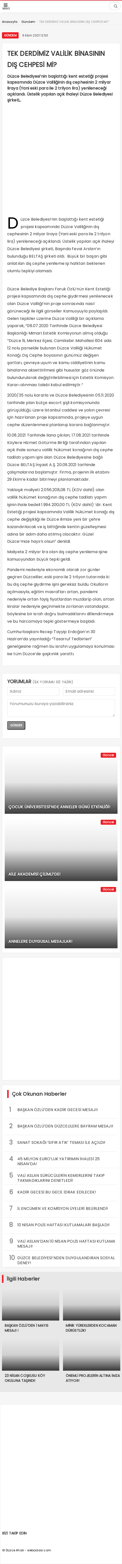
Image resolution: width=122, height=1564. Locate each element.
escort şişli (59, 403)
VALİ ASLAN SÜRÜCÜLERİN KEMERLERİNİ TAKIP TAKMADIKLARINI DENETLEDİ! (57, 1177)
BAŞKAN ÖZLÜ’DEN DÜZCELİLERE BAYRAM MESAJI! (61, 1126)
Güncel (108, 755)
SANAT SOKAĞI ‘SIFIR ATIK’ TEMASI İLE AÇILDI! (57, 1142)
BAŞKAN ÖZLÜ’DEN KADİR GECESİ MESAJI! (53, 1110)
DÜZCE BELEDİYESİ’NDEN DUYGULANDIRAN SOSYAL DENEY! (62, 1260)
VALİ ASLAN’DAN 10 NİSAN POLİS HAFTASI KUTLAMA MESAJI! (62, 1243)
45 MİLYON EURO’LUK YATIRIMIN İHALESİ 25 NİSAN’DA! (54, 1161)
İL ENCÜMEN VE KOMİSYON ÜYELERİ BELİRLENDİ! (58, 1208)
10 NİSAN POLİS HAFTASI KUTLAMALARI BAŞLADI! (59, 1225)
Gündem (10, 35)
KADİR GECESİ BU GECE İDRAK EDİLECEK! (52, 1192)
